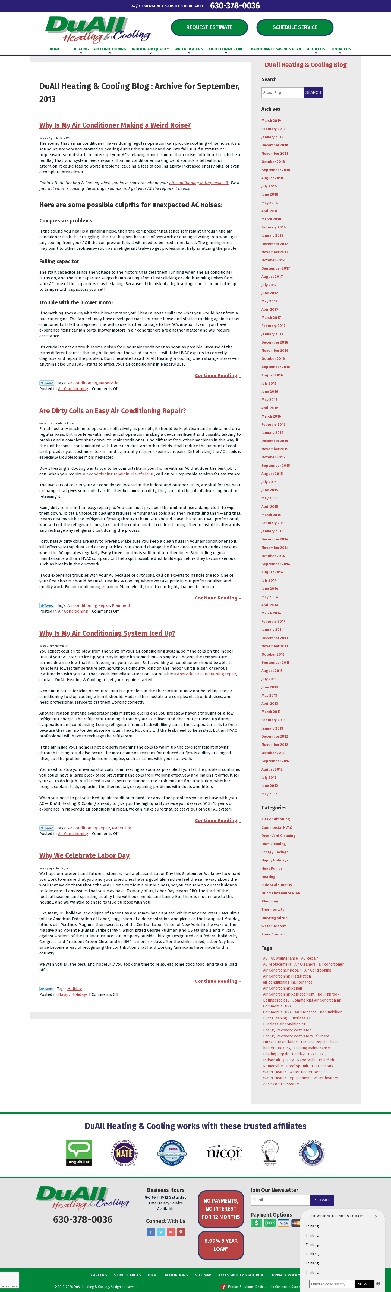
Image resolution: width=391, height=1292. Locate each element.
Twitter (161, 1232)
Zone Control (273, 934)
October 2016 (273, 359)
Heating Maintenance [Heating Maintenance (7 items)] (312, 1048)
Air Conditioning (82, 383)
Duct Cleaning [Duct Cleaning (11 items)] (275, 1018)
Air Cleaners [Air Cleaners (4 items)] (305, 964)
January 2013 (272, 728)
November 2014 (275, 548)
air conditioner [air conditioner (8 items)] (331, 964)
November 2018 (275, 154)
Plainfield (121, 605)
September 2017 (275, 268)
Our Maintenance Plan (280, 893)
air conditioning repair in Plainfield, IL (118, 474)
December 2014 (274, 539)
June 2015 (269, 490)
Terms (14, 1286)
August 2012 (272, 769)
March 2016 (271, 416)
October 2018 (273, 162)
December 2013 (274, 638)
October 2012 (273, 753)
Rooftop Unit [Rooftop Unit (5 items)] (297, 1066)
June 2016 (269, 392)
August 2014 (272, 572)
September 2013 (275, 662)
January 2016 (272, 433)
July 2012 (268, 777)
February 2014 (273, 621)
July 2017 (269, 285)
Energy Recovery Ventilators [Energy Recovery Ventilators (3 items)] (288, 1036)
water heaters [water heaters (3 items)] (326, 1078)
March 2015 (271, 515)
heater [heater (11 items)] (269, 1048)
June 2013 (269, 687)
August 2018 (272, 178)
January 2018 (272, 235)
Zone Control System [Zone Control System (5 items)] (281, 1084)
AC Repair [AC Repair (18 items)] (309, 958)
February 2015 (273, 523)
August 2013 (272, 671)
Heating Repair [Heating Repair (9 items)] (276, 1054)
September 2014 (275, 564)
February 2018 (273, 227)
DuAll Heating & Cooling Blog (306, 65)
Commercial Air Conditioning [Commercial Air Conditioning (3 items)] (316, 1000)
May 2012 (269, 794)
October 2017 (273, 260)
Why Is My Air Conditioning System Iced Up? (107, 633)
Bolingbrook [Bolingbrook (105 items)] (328, 994)
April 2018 (270, 211)
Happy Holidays (73, 994)
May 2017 (269, 301)
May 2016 (269, 400)
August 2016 (272, 375)
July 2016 (269, 383)
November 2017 (274, 252)
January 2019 (272, 137)
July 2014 (269, 580)
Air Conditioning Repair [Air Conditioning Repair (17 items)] (282, 988)
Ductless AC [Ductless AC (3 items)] (300, 1018)
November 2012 (274, 745)
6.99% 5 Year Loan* (221, 1245)
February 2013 (273, 720)
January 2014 (272, 630)
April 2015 (269, 507)
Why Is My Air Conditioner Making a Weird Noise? (115, 125)
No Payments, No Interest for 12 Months (221, 1209)
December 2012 (274, 736)
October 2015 (273, 457)
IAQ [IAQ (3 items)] (323, 1054)
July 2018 (269, 186)
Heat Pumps (272, 868)
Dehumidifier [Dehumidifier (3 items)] (331, 1012)
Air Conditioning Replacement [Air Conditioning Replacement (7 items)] (288, 994)
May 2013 (269, 695)
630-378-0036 (235, 5)
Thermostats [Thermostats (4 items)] (322, 1066)
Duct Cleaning (273, 844)
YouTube (171, 1232)
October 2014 (273, 556)
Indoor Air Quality (276, 885)
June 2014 (269, 588)
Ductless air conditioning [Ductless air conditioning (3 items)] (284, 1024)
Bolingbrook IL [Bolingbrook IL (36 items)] (276, 1000)
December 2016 (274, 342)
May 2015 (269, 498)
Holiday (74, 988)
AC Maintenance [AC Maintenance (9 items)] (284, 958)
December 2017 (274, 244)
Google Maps (181, 1232)
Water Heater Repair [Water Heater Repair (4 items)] (307, 1072)
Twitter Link (46, 383)
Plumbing (269, 901)
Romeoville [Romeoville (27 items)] (273, 1066)
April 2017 (269, 309)
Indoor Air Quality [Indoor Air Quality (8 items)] (278, 1060)
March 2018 (271, 219)
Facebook (151, 1232)
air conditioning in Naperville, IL (199, 182)
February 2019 (273, 129)
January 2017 (272, 334)
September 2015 (275, 465)
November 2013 (274, 646)
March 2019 (271, 121)
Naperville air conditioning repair (205, 674)
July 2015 (269, 482)
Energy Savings (274, 852)
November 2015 (274, 449)
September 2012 (275, 761)
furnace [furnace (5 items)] (322, 1036)
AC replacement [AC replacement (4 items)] (277, 964)
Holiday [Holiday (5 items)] (298, 1054)
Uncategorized (274, 918)
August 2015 (272, 474)
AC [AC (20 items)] (265, 958)
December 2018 (274, 145)
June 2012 (269, 786)
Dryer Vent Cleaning (278, 836)
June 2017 (269, 293)
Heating (268, 877)
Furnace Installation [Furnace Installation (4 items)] (280, 1042)
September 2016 (275, 367)
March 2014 (271, 613)
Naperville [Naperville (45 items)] (306, 1060)
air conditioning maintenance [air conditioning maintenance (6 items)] (288, 982)
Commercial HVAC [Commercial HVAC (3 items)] (278, 1006)
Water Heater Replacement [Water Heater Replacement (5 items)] (287, 1078)
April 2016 (269, 408)
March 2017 (271, 318)
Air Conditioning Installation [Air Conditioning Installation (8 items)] (287, 976)
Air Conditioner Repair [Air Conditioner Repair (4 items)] (282, 970)
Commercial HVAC (276, 828)
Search (313, 92)
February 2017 (273, 326)
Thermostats (272, 909)
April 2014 (270, 605)
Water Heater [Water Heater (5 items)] (274, 1072)
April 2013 (269, 703)
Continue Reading (216, 375)
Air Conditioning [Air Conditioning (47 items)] (317, 970)
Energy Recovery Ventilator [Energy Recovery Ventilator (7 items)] (287, 1030)
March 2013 (271, 712)
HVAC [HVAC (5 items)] (312, 1054)
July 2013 (268, 679)
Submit (322, 1200)
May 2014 (269, 597)
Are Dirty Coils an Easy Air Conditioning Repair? (112, 411)
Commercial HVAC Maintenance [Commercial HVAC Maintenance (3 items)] (290, 1012)
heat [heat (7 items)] (334, 1042)
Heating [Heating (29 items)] (284, 1048)
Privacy (5, 1286)
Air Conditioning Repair (88, 605)
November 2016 (274, 350)
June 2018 (269, 194)
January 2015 (272, 531)
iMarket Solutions (241, 1287)
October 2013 (273, 654)
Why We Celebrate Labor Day (84, 856)
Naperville (108, 383)
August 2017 (272, 276)
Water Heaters (273, 926)
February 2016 (273, 424)
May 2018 (269, 203)
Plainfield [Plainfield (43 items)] (327, 1060)
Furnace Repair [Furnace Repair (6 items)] (314, 1042)
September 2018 (275, 170)
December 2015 (274, 441)
